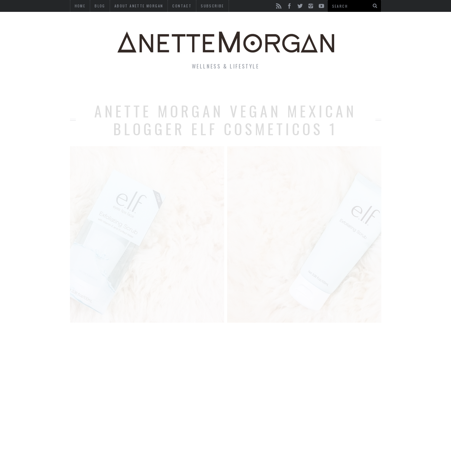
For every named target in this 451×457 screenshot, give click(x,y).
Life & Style (112, 87)
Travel (296, 87)
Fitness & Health (168, 87)
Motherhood (256, 87)
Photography (338, 87)
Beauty (216, 87)
